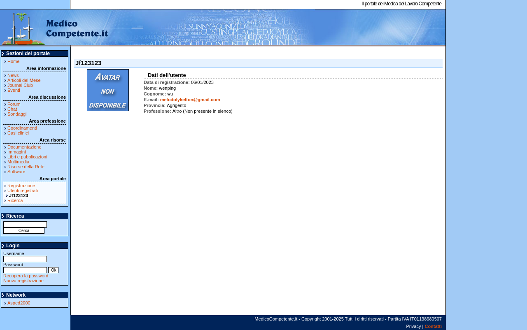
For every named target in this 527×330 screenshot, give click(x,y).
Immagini (16, 151)
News (13, 75)
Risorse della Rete (25, 166)
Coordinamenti (22, 127)
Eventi (13, 90)
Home (13, 61)
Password (25, 267)
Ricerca (15, 200)
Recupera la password (25, 275)
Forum (14, 104)
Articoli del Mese (24, 80)
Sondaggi (17, 114)
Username (25, 256)
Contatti (433, 326)
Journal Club (20, 85)
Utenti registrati (22, 190)
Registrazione (21, 185)
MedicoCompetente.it (54, 28)
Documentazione (24, 146)
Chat (12, 109)
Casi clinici (18, 132)
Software (16, 171)
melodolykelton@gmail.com (190, 99)
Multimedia (18, 161)
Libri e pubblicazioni (27, 156)
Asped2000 (18, 302)
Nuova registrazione (23, 280)
